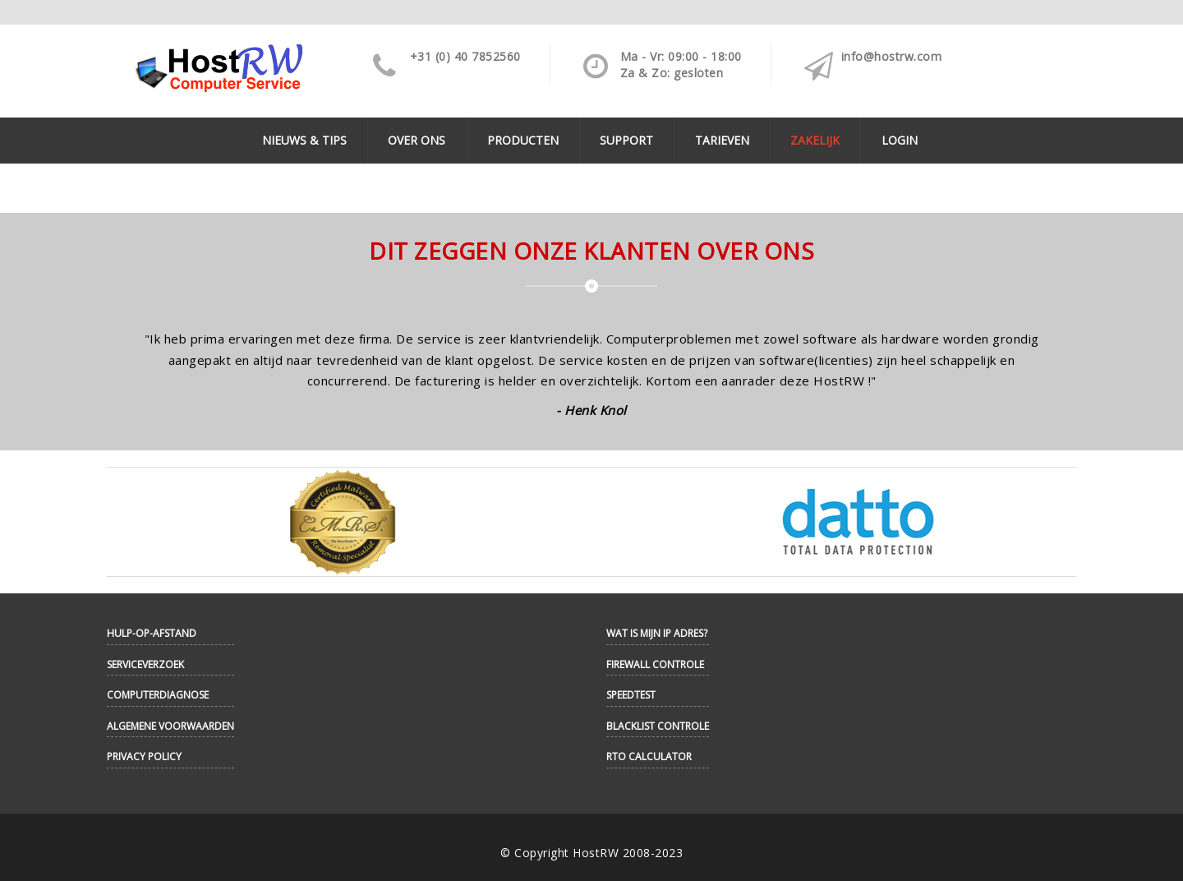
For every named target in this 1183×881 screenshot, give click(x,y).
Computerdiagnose (158, 695)
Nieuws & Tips (304, 140)
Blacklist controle (657, 726)
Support (626, 140)
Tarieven (722, 140)
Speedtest (631, 695)
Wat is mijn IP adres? (656, 633)
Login (899, 140)
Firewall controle (655, 664)
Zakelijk (815, 140)
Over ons (416, 140)
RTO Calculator (649, 756)
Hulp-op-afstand (151, 633)
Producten (523, 140)
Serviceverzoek (145, 664)
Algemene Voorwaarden (170, 726)
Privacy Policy (144, 756)
